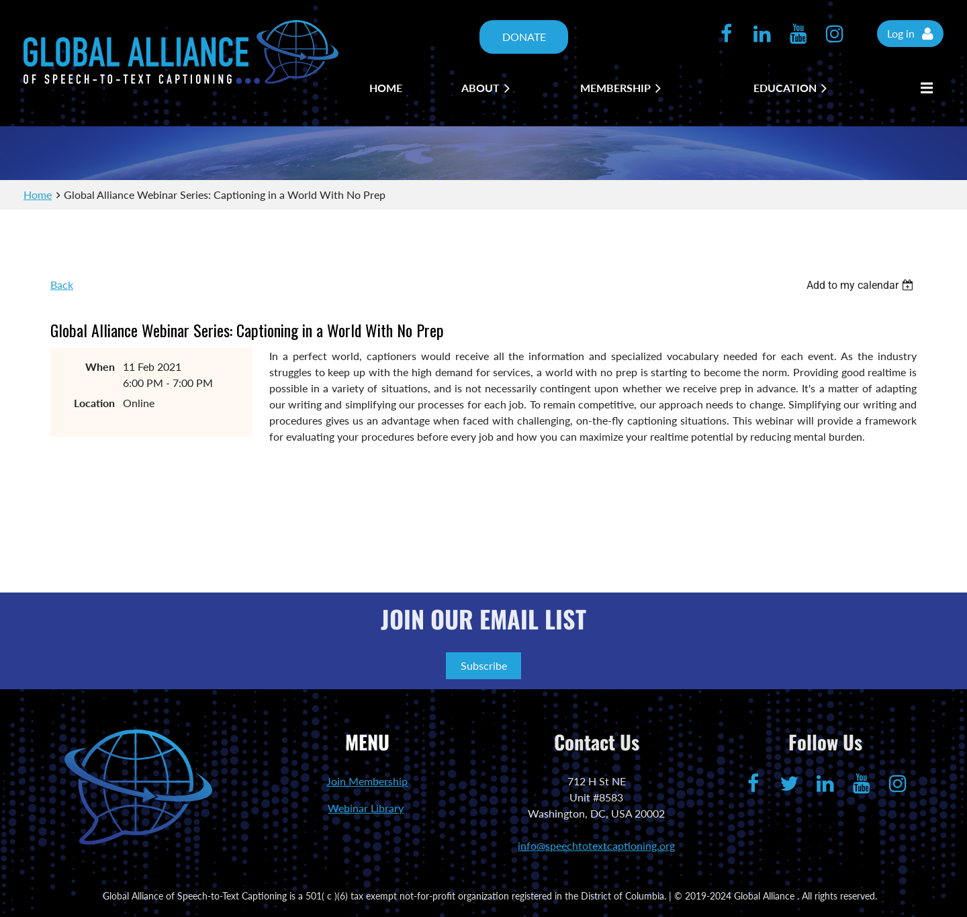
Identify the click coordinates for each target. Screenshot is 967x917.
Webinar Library (366, 807)
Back (61, 284)
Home (38, 194)
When (100, 366)
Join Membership (367, 781)
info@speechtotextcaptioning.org (596, 845)
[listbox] (862, 285)
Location (94, 402)
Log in (901, 33)
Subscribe (484, 665)
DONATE (524, 36)
